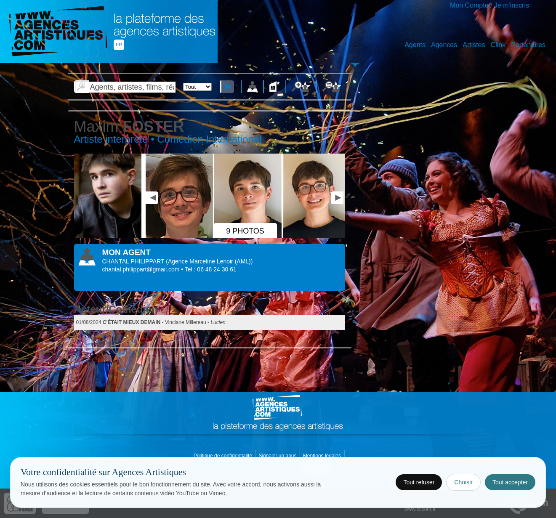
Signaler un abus (278, 456)
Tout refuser (418, 482)
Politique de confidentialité (224, 456)
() (209, 261)
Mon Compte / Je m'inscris (489, 5)
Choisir (463, 482)
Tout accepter (510, 482)
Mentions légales (322, 456)
